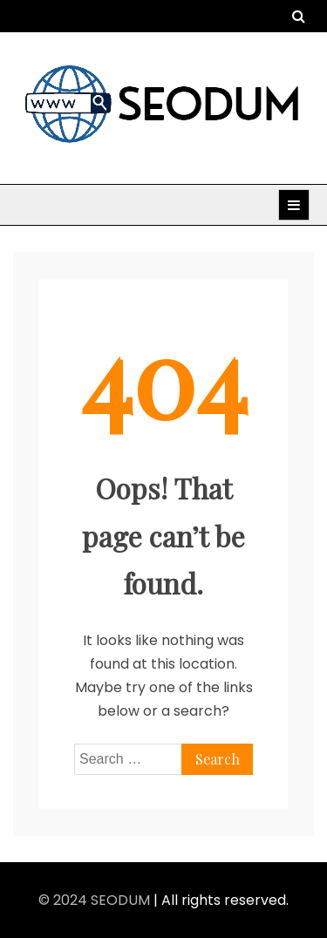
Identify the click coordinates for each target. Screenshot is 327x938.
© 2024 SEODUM (95, 900)
